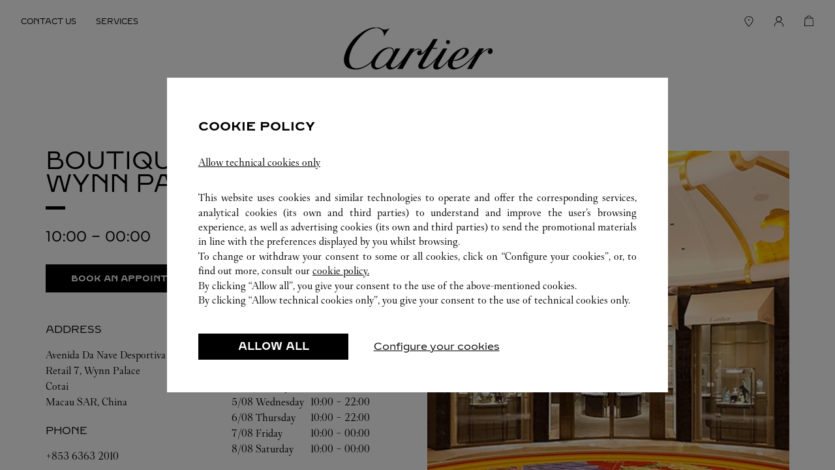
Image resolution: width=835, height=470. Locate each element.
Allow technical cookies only (259, 162)
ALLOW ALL (273, 346)
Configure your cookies (437, 346)
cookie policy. (340, 270)
